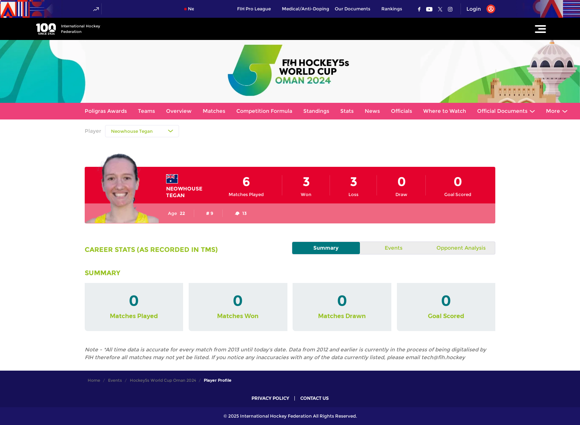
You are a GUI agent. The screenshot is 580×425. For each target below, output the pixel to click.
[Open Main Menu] (540, 29)
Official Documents (502, 111)
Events (393, 247)
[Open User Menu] (478, 8)
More (553, 111)
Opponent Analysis (461, 247)
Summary (325, 247)
